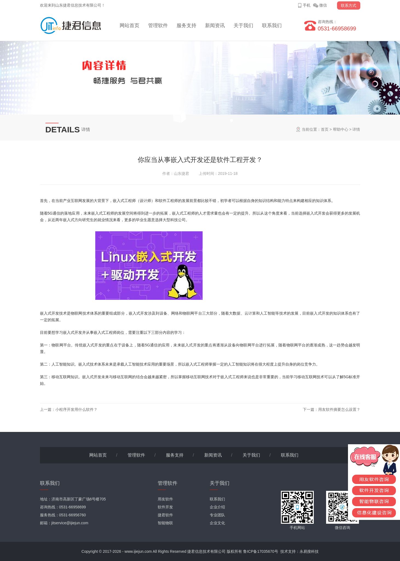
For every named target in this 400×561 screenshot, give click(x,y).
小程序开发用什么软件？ (76, 409)
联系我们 (272, 25)
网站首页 (129, 25)
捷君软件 (165, 515)
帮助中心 (340, 129)
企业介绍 (217, 507)
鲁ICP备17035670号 (260, 551)
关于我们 (243, 25)
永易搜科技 (309, 551)
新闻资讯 (215, 25)
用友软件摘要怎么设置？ (339, 409)
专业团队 (217, 515)
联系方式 (348, 5)
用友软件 (165, 499)
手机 (306, 5)
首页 (325, 129)
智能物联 (165, 523)
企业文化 (217, 523)
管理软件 (158, 25)
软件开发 (165, 507)
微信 (323, 5)
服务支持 (186, 25)
